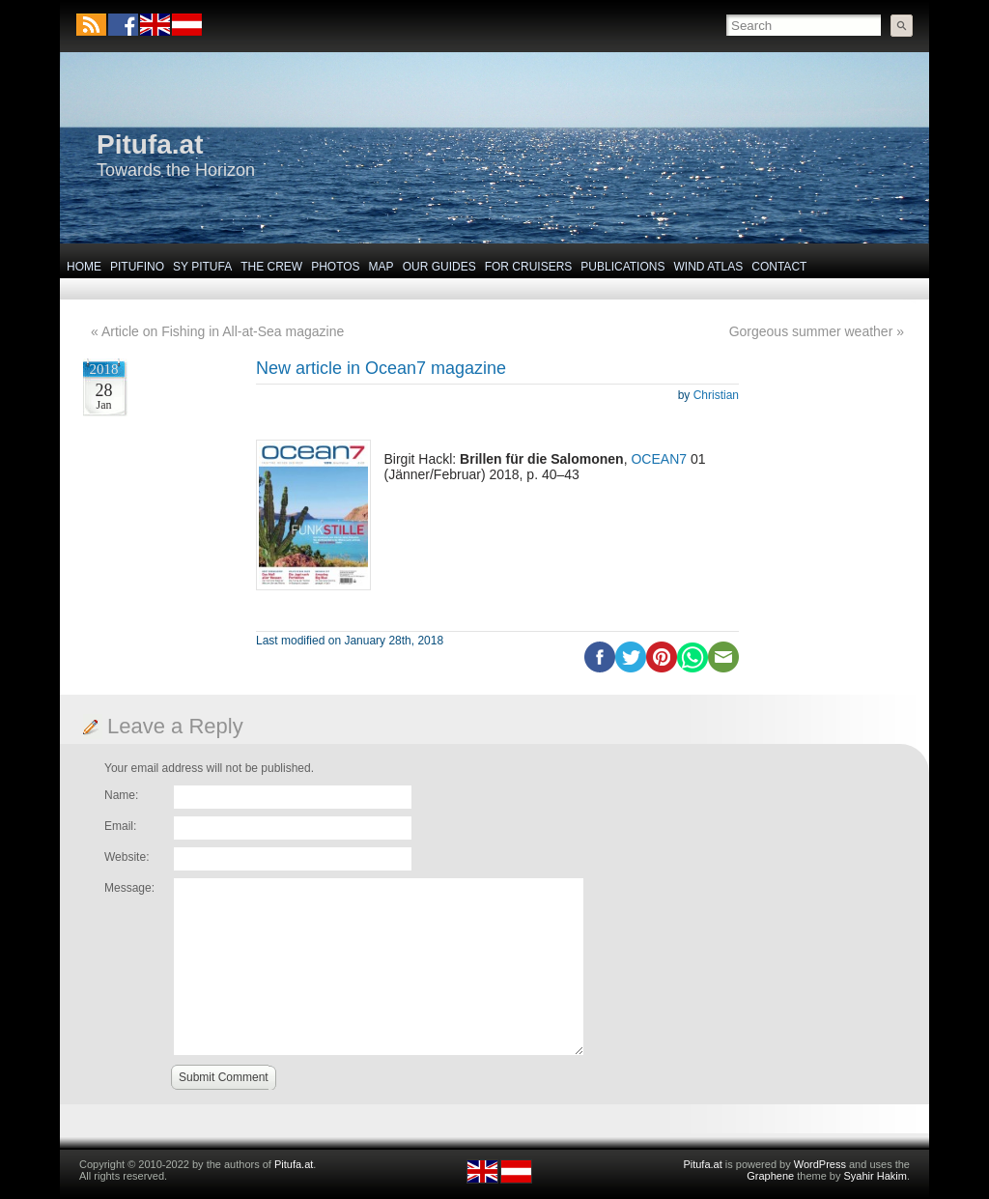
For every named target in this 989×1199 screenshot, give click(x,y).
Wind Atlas (708, 266)
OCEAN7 (659, 459)
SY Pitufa (202, 266)
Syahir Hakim (875, 1176)
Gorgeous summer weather (811, 331)
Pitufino (137, 266)
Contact (778, 266)
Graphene (770, 1176)
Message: (129, 888)
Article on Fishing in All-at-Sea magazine (222, 331)
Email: (120, 826)
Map (381, 266)
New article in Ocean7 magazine (381, 368)
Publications (622, 266)
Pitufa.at (150, 144)
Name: (121, 795)
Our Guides (439, 266)
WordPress (820, 1164)
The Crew (271, 266)
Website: (126, 857)
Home (84, 266)
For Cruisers (529, 266)
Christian (716, 395)
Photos (335, 266)
